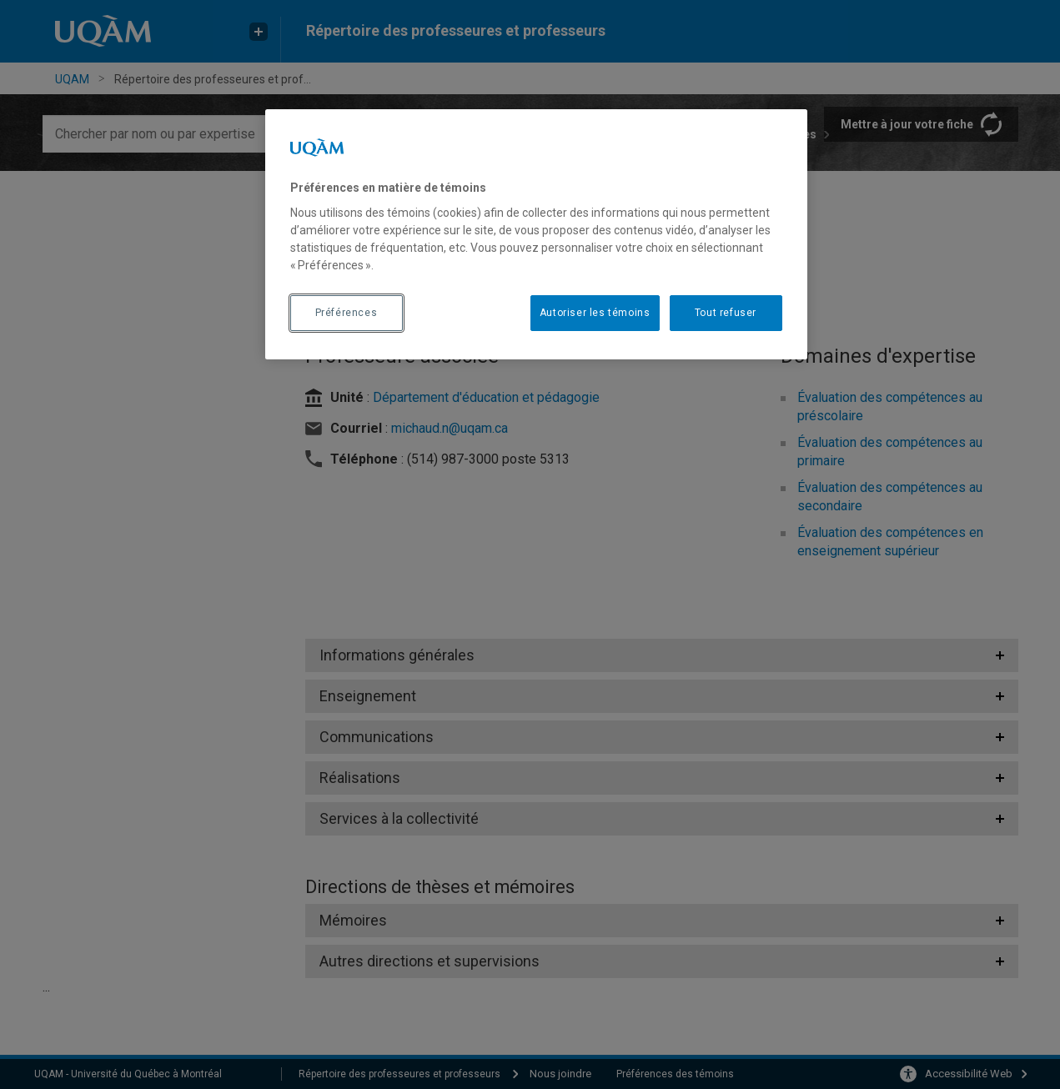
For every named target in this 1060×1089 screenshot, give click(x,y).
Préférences (346, 313)
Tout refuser (725, 313)
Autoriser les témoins (595, 313)
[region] (536, 234)
